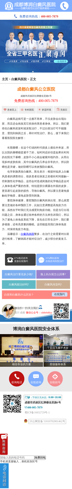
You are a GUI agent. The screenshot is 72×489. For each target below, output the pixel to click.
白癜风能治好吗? (19, 284)
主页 (5, 79)
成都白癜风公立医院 (36, 89)
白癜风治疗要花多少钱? (19, 274)
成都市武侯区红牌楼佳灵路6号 (36, 96)
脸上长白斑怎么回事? (53, 274)
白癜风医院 (19, 79)
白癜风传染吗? (53, 284)
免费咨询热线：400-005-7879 (36, 101)
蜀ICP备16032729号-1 (37, 412)
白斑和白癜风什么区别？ (19, 294)
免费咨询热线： (36, 16)
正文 (33, 79)
